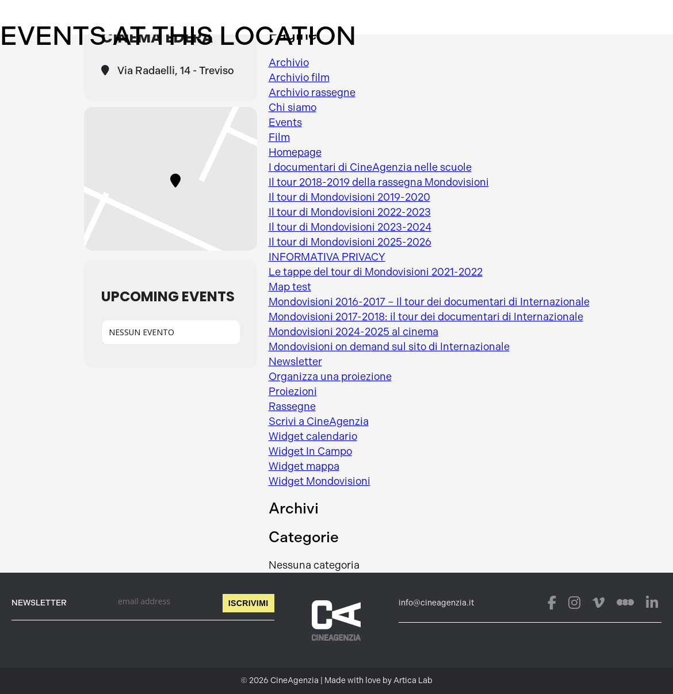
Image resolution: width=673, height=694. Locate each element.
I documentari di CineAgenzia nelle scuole (370, 167)
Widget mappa (304, 466)
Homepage (295, 152)
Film (279, 137)
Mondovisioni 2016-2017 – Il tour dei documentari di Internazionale (429, 302)
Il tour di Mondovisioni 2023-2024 (350, 227)
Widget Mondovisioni (319, 481)
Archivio (289, 62)
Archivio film (299, 77)
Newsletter (295, 361)
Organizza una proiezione (330, 376)
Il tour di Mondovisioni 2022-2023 (350, 212)
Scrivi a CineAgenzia (319, 421)
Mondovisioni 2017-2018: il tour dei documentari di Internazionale (426, 316)
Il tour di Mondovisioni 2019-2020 (349, 197)
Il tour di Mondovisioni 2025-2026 (350, 242)
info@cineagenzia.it (436, 603)
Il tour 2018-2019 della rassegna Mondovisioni (379, 182)
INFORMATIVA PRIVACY (327, 257)
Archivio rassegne (312, 92)
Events (285, 122)
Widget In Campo (310, 451)
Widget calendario (313, 436)
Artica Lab (413, 680)
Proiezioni (293, 391)
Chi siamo (292, 107)
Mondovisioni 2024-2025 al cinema (353, 331)
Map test (290, 287)
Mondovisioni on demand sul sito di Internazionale (389, 346)
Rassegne (292, 406)
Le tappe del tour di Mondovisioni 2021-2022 (376, 272)
